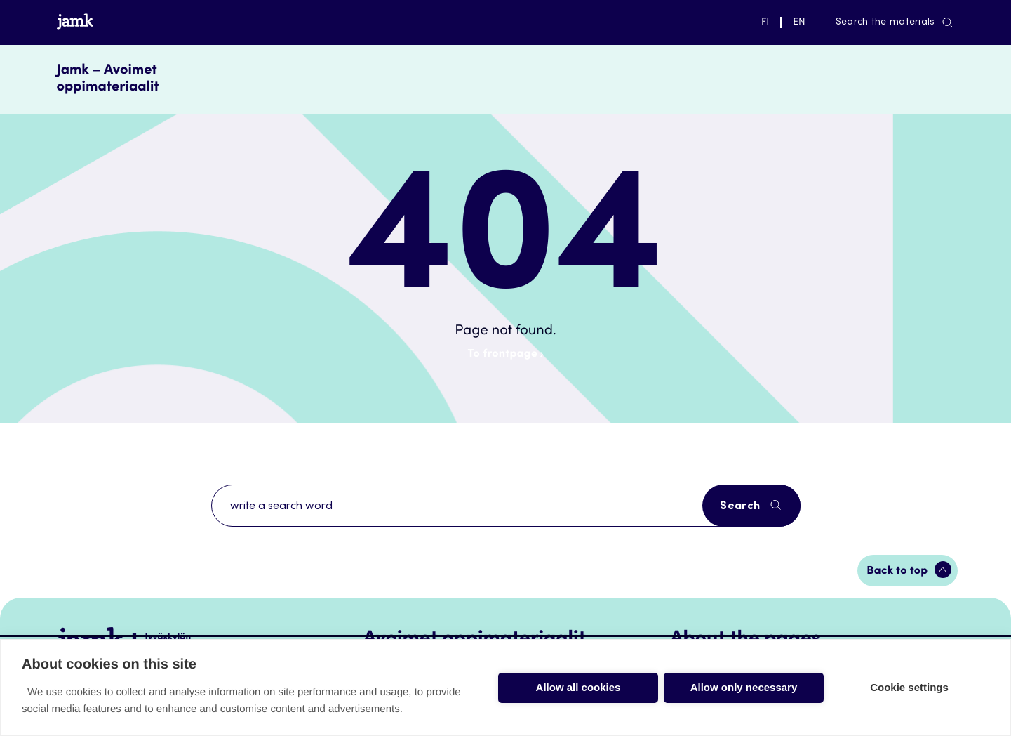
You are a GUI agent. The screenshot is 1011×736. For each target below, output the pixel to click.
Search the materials (895, 22)
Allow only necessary (744, 687)
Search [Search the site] (751, 505)
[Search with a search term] (506, 506)
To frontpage (506, 354)
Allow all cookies (578, 687)
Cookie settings (909, 687)
